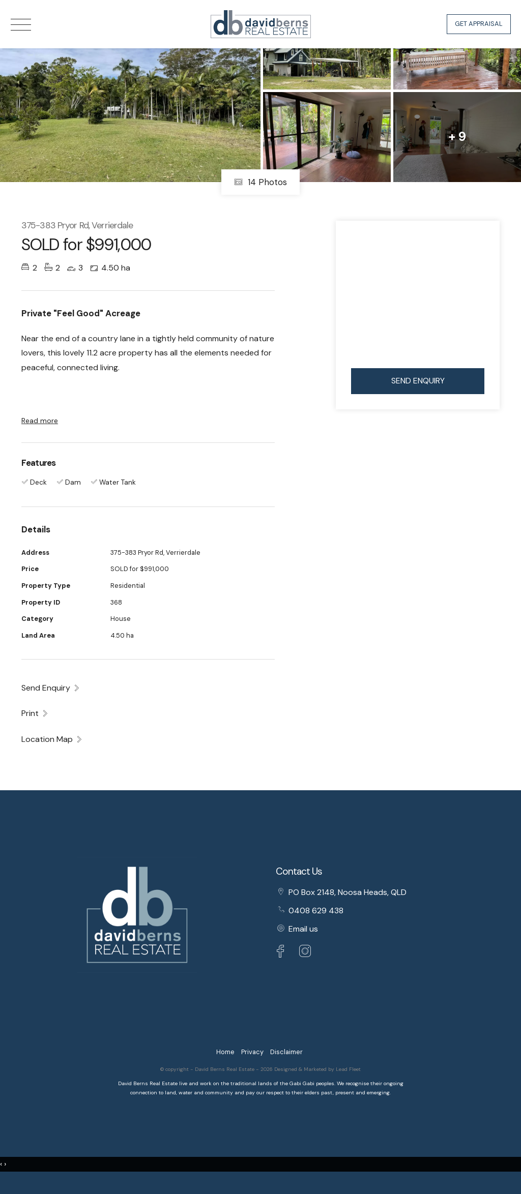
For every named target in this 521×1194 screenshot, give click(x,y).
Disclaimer (286, 1052)
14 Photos (260, 182)
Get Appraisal (479, 23)
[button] (35, 713)
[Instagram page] (305, 952)
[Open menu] (21, 24)
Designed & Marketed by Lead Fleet (317, 1069)
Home (225, 1052)
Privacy (252, 1052)
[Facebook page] (283, 952)
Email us (303, 928)
